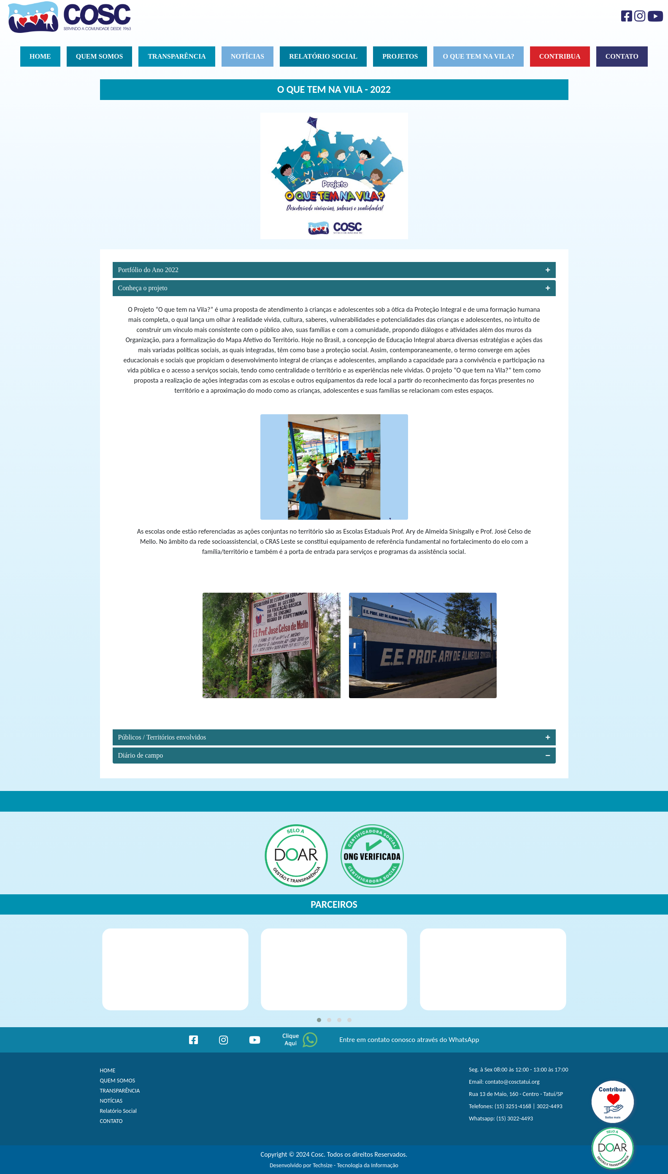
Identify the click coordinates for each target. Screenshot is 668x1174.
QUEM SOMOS (117, 1080)
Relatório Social (118, 1111)
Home (40, 56)
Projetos (400, 56)
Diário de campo (334, 755)
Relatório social (323, 56)
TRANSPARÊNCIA (120, 1090)
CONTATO (111, 1121)
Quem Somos (99, 56)
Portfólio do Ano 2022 (334, 269)
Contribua (560, 56)
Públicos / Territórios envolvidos (334, 737)
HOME (108, 1070)
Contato (622, 56)
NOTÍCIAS (111, 1100)
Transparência (177, 56)
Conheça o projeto (334, 287)
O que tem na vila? (478, 56)
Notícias (247, 56)
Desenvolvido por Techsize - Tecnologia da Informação (334, 1165)
